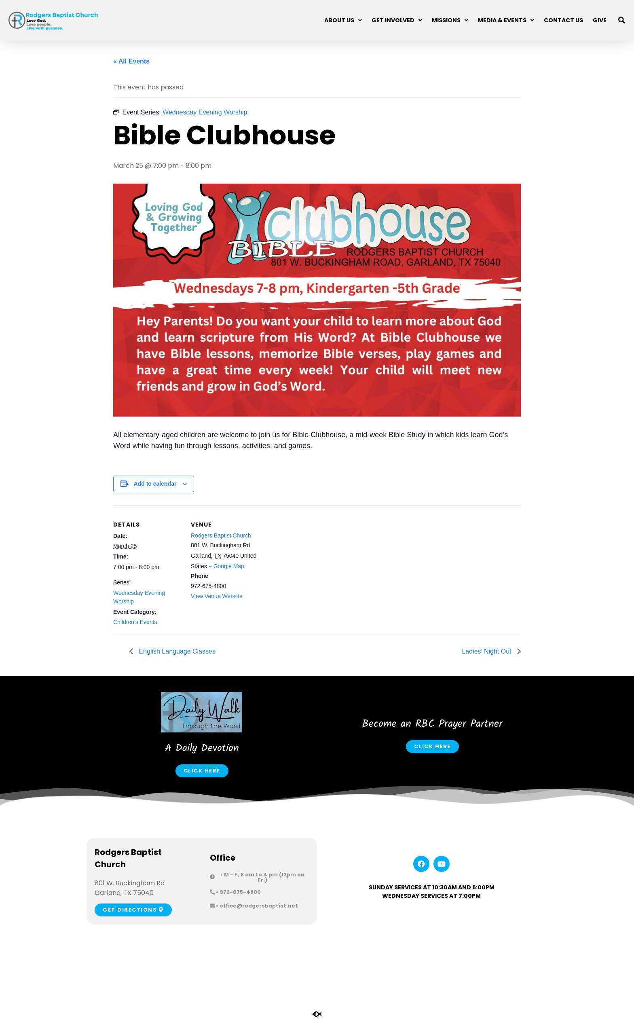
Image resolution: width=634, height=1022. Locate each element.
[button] (622, 20)
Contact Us (563, 20)
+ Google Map (226, 566)
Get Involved (397, 20)
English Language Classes (176, 651)
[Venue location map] (311, 561)
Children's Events (135, 622)
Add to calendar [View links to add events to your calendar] (155, 483)
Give (600, 20)
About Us (343, 20)
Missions (450, 20)
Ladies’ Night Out (487, 651)
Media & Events (506, 20)
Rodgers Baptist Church (221, 535)
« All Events (131, 61)
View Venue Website (217, 596)
